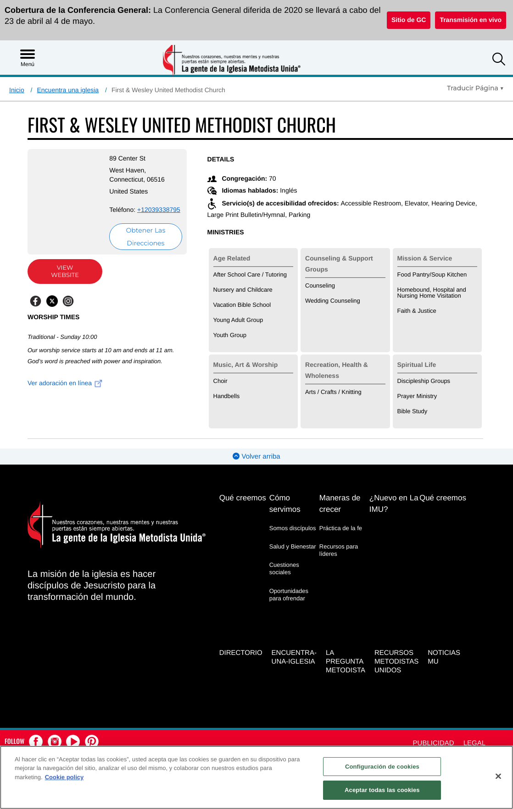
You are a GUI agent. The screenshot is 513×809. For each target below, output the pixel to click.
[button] (498, 60)
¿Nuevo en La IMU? (393, 503)
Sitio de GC (408, 19)
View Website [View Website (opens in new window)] (65, 271)
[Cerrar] (498, 776)
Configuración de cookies (382, 766)
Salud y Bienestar (292, 546)
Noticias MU (444, 657)
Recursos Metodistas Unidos (396, 661)
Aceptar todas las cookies (382, 790)
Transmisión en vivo (471, 19)
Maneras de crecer (340, 503)
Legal (474, 743)
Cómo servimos (285, 503)
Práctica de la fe (340, 528)
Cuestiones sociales (284, 568)
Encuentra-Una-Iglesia (294, 657)
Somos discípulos (292, 528)
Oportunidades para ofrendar (288, 594)
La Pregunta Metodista (345, 661)
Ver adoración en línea (65, 383)
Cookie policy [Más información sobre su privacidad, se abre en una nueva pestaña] (64, 777)
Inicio (16, 90)
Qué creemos (242, 497)
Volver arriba (256, 456)
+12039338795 (158, 209)
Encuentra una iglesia (68, 90)
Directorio (240, 653)
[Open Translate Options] (475, 88)
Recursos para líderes (338, 550)
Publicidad (433, 743)
